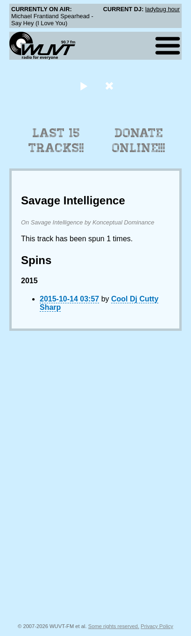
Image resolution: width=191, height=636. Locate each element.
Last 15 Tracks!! (56, 140)
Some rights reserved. (113, 626)
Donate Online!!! (138, 140)
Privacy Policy (157, 626)
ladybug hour (162, 9)
